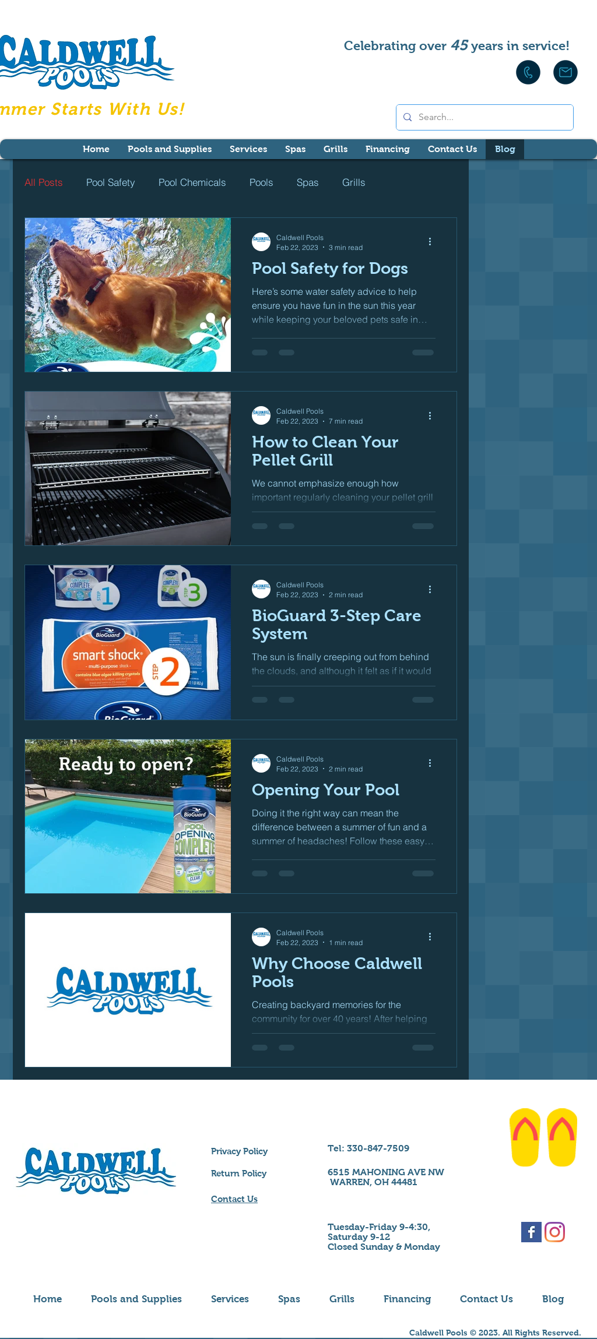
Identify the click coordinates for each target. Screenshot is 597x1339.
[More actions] (434, 242)
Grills (354, 182)
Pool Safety (110, 182)
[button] (169, 149)
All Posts (43, 182)
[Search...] (484, 117)
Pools (261, 182)
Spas (308, 182)
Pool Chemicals (192, 182)
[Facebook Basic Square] (531, 1232)
